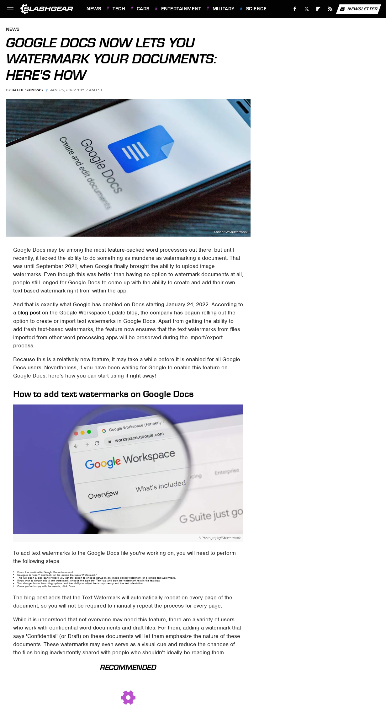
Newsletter (358, 9)
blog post (29, 312)
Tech (119, 9)
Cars (143, 9)
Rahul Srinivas (27, 90)
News (94, 9)
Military (224, 9)
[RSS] (330, 9)
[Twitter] (306, 9)
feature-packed (126, 249)
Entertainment (181, 9)
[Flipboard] (318, 9)
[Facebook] (294, 9)
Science (256, 9)
